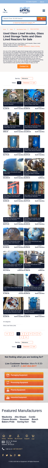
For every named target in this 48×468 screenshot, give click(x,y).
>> (26, 337)
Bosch (35, 419)
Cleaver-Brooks (9, 419)
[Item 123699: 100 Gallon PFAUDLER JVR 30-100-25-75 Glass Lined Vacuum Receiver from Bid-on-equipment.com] (34, 280)
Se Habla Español (31, 1)
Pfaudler (20, 46)
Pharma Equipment (15, 390)
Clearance (26, 83)
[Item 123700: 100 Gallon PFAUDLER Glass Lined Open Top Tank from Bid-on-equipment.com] (13, 118)
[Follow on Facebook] (3, 456)
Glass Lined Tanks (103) (9, 325)
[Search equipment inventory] (19, 19)
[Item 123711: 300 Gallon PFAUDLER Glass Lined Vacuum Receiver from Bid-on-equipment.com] (34, 118)
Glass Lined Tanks (34, 29)
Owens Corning (35, 46)
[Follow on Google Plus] (15, 456)
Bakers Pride (8, 422)
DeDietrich (27, 46)
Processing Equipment (17, 383)
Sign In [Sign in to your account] (42, 1)
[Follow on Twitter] (7, 456)
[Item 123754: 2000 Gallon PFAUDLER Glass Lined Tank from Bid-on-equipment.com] (34, 234)
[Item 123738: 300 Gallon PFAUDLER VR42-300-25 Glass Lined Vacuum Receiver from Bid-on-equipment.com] (13, 234)
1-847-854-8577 (29, 366)
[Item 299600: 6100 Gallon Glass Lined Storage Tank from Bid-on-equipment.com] (13, 280)
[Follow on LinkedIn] (11, 456)
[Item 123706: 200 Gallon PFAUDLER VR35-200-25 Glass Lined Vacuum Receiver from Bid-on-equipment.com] (13, 187)
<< (7, 334)
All (19, 83)
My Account (18, 437)
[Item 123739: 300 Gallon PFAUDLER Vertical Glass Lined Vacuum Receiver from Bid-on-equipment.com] (34, 141)
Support (26, 437)
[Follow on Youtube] (19, 456)
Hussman (24, 419)
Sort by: (17, 78)
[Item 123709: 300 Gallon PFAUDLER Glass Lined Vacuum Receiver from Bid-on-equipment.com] (34, 187)
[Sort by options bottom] (27, 342)
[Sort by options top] (27, 78)
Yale (33, 422)
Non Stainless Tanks (21, 29)
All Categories (7, 321)
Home (4, 29)
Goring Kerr (23, 422)
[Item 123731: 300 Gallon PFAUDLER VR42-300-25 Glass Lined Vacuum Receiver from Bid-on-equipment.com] (34, 211)
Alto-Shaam (20, 417)
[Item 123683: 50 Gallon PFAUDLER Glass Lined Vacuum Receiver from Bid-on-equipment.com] (13, 95)
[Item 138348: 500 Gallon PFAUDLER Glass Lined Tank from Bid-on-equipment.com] (34, 257)
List (34, 83)
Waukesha (7, 417)
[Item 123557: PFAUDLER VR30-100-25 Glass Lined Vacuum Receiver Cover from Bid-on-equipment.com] (13, 303)
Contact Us (24, 66)
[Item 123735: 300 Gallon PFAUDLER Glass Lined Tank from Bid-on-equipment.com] (13, 141)
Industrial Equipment (16, 398)
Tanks (11, 29)
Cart (32, 437)
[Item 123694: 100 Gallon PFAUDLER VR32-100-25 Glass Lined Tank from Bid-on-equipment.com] (34, 95)
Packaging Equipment (16, 375)
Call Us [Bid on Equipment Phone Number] (5, 12)
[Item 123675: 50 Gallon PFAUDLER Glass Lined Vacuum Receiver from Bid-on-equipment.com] (34, 303)
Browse (10, 437)
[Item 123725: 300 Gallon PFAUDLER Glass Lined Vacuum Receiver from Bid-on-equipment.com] (13, 211)
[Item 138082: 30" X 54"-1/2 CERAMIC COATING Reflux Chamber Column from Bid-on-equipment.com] (34, 164)
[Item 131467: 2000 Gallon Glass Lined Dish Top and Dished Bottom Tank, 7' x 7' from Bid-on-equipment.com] (13, 257)
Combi (32, 417)
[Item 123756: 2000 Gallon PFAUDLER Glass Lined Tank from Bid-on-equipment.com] (13, 164)
